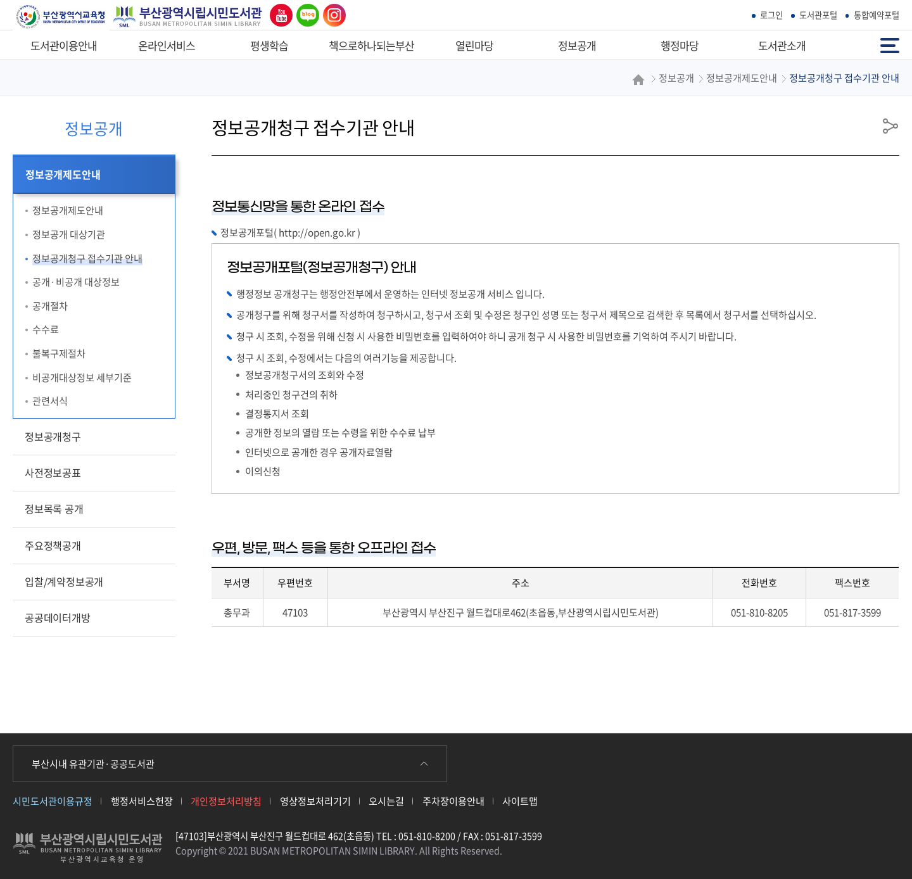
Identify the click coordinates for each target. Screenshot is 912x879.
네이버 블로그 (305, 15)
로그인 (771, 15)
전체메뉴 (889, 44)
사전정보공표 (53, 472)
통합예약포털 (876, 15)
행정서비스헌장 (142, 801)
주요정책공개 (53, 545)
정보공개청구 (53, 436)
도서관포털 (818, 15)
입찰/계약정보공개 (64, 581)
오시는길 (386, 801)
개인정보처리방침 (226, 801)
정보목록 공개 (54, 508)
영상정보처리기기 (315, 801)
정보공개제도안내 (62, 174)
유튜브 (278, 15)
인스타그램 (331, 15)
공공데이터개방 (58, 617)
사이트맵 (520, 801)
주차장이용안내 (453, 801)
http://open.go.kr (317, 232)
